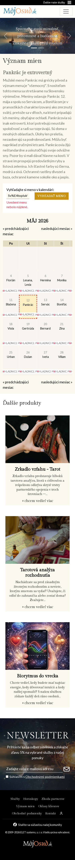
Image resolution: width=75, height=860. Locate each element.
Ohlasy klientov (48, 806)
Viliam (62, 354)
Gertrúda (28, 326)
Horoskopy (30, 799)
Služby (15, 799)
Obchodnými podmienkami (45, 776)
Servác (45, 302)
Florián (10, 278)
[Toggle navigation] (66, 11)
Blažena (11, 302)
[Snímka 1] (34, 48)
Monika (61, 278)
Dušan (28, 354)
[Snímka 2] (41, 48)
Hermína (45, 278)
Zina (62, 326)
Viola (11, 326)
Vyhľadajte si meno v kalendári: (30, 189)
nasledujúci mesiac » (56, 228)
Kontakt (50, 813)
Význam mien (25, 806)
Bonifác (62, 302)
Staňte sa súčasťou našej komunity (40, 824)
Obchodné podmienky (27, 813)
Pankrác (28, 302)
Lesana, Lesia (28, 280)
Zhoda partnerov (53, 799)
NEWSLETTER (37, 735)
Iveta (45, 354)
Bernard (45, 326)
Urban (11, 354)
